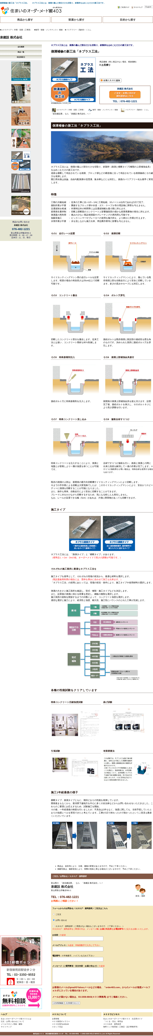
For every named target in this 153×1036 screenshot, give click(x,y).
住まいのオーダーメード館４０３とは (16, 1019)
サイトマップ (6, 1027)
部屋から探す (76, 19)
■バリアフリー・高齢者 (74, 30)
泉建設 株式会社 (11, 37)
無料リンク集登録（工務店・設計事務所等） (121, 1027)
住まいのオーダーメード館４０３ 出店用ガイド (123, 1019)
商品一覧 (21, 52)
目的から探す (128, 19)
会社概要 (21, 47)
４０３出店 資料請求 (112, 1024)
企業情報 (55, 1019)
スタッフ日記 (57, 1027)
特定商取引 (21, 57)
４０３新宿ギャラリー (61, 1021)
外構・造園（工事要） (23, 30)
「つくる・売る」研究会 (113, 1021)
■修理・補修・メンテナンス (45, 30)
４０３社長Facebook (60, 1024)
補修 (61, 30)
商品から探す (25, 19)
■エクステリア (6, 30)
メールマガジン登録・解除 (11, 1024)
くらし (88, 30)
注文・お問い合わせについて (12, 1021)
